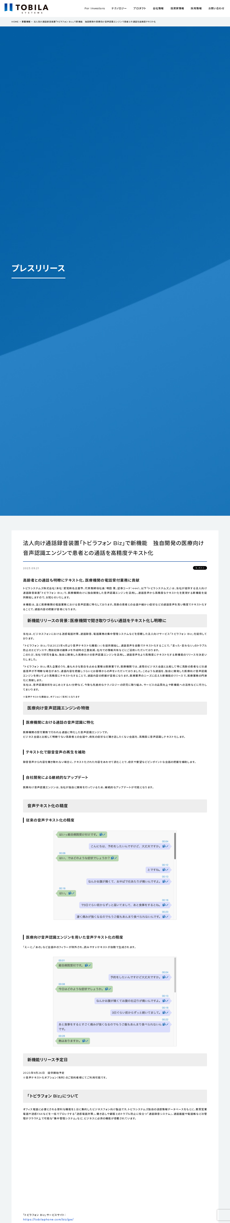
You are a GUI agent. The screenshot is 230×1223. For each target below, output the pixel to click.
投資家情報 (177, 8)
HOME (15, 21)
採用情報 (196, 8)
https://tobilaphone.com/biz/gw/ (48, 1219)
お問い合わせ (216, 8)
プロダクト (139, 8)
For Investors (95, 8)
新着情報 (26, 21)
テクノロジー (119, 8)
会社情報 (158, 8)
